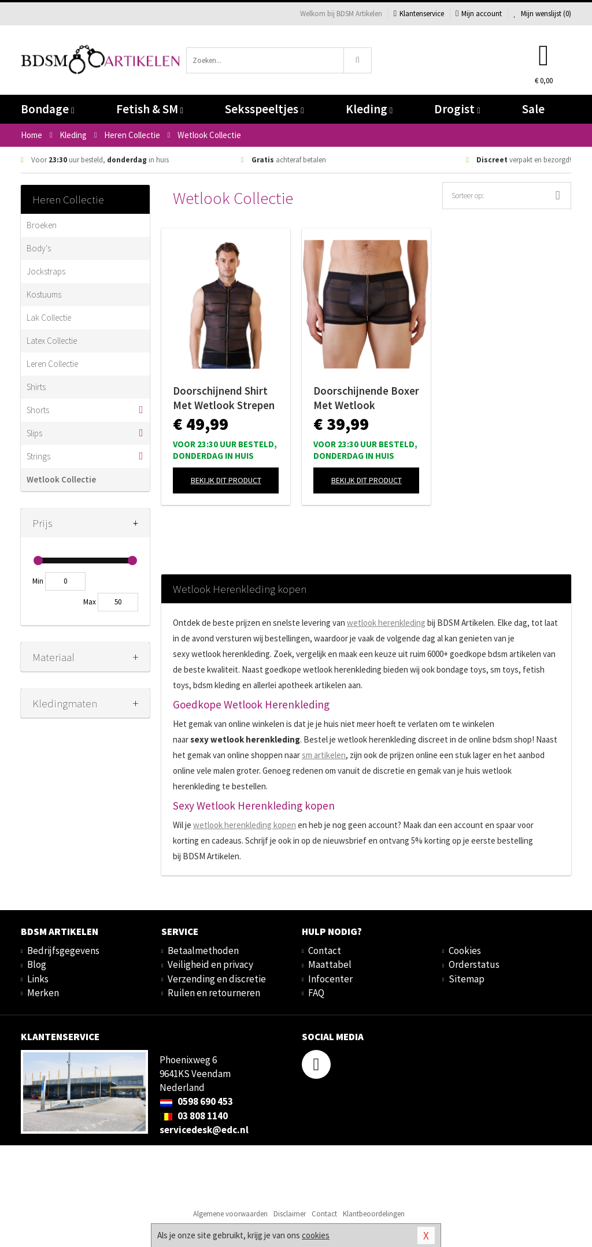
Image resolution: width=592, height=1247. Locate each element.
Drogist (457, 109)
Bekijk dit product (226, 480)
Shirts (36, 386)
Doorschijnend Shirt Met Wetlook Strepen (224, 398)
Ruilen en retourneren (214, 992)
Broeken (42, 225)
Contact (324, 950)
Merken (43, 992)
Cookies (465, 950)
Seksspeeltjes (264, 109)
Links (38, 979)
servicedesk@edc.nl (204, 1129)
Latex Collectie (52, 340)
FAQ (316, 992)
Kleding (369, 109)
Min (37, 581)
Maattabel (330, 964)
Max (89, 602)
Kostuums (44, 294)
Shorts (38, 409)
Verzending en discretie (217, 979)
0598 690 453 (196, 1101)
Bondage (47, 109)
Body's (39, 248)
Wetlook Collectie (61, 479)
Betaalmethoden (203, 950)
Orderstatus (474, 964)
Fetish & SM (149, 109)
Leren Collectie (52, 363)
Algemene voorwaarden (230, 1214)
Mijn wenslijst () (542, 13)
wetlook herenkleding (386, 622)
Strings (38, 456)
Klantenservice (419, 13)
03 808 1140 (194, 1115)
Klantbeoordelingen (374, 1214)
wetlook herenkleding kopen (244, 824)
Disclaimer (289, 1214)
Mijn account (479, 13)
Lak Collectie (49, 317)
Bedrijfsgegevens (63, 950)
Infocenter (330, 979)
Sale (533, 109)
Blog (36, 964)
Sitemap (466, 979)
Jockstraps (46, 271)
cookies (316, 1235)
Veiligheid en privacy (210, 964)
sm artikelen (324, 754)
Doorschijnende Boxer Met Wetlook (366, 398)
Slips (34, 433)
